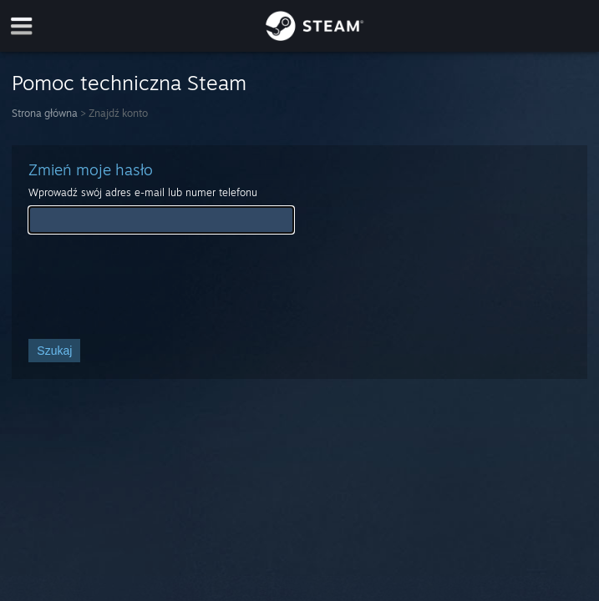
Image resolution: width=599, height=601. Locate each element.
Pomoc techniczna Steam (129, 82)
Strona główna (45, 113)
